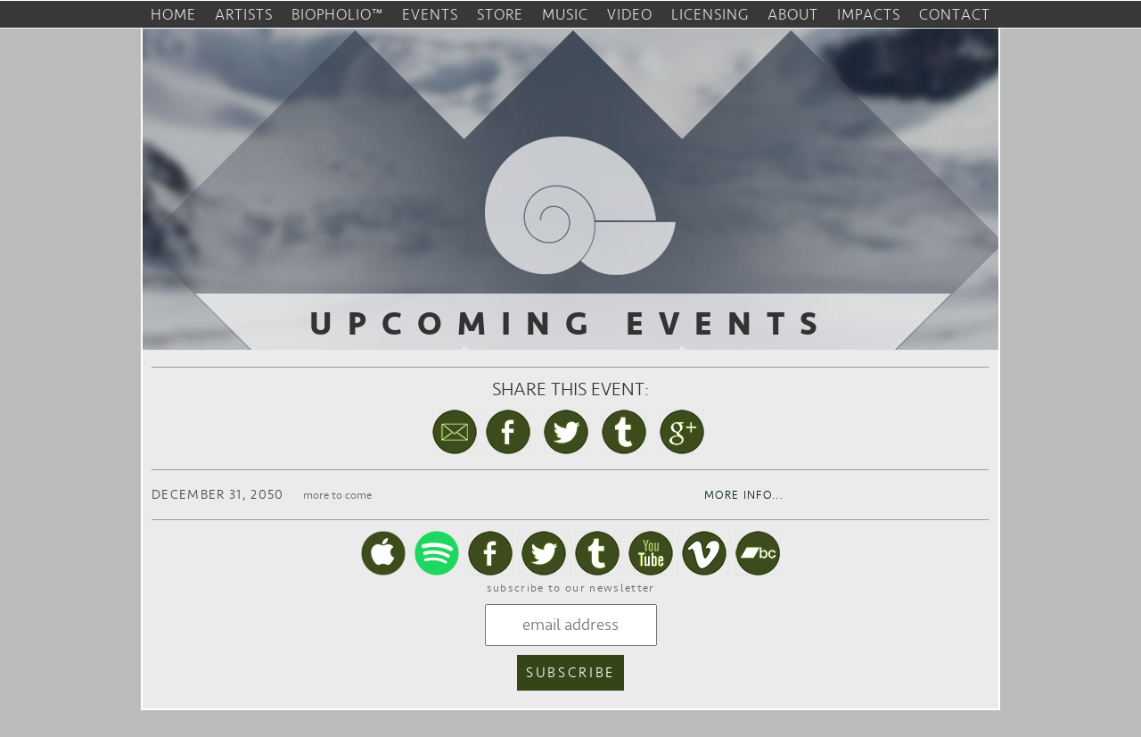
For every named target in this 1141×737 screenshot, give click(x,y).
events (430, 14)
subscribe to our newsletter (571, 588)
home (173, 14)
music (565, 14)
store (500, 14)
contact (954, 14)
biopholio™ (337, 14)
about (793, 14)
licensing (710, 14)
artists (244, 14)
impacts (868, 14)
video (630, 14)
